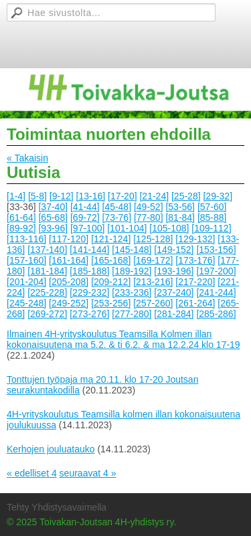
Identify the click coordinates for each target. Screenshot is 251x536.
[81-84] (180, 217)
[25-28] (186, 196)
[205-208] (68, 281)
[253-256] (111, 303)
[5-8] (37, 196)
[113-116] (26, 239)
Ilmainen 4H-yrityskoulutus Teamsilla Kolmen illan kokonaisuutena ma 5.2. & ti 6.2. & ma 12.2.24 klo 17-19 (123, 339)
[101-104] (127, 228)
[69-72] (85, 217)
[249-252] (68, 303)
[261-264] (195, 303)
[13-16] (91, 196)
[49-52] (148, 206)
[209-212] (111, 281)
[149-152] (173, 249)
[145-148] (131, 249)
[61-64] (21, 217)
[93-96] (53, 228)
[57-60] (212, 206)
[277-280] (131, 313)
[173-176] (195, 260)
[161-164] (68, 260)
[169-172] (153, 260)
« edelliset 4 (32, 473)
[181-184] (47, 271)
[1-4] (16, 196)
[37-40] (53, 206)
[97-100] (87, 228)
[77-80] (148, 217)
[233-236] (131, 292)
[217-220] (195, 281)
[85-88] (212, 217)
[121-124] (111, 239)
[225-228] (47, 292)
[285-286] (216, 313)
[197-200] (216, 271)
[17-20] (122, 196)
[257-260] (153, 303)
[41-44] (85, 206)
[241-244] (216, 292)
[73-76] (116, 217)
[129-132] (195, 239)
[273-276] (89, 313)
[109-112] (211, 228)
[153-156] (216, 249)
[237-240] (173, 292)
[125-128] (153, 239)
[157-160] (26, 260)
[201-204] (26, 281)
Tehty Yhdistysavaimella (56, 507)
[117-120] (68, 239)
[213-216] (153, 281)
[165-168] (111, 260)
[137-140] (47, 249)
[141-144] (89, 249)
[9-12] (62, 196)
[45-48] (116, 206)
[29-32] (217, 196)
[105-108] (169, 228)
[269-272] (47, 313)
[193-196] (173, 271)
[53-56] (180, 206)
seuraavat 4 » (88, 473)
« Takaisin (27, 158)
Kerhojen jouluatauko (51, 449)
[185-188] (89, 271)
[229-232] (89, 292)
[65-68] (53, 217)
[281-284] (173, 313)
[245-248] (26, 303)
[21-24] (154, 196)
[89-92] (21, 228)
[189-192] (131, 271)
